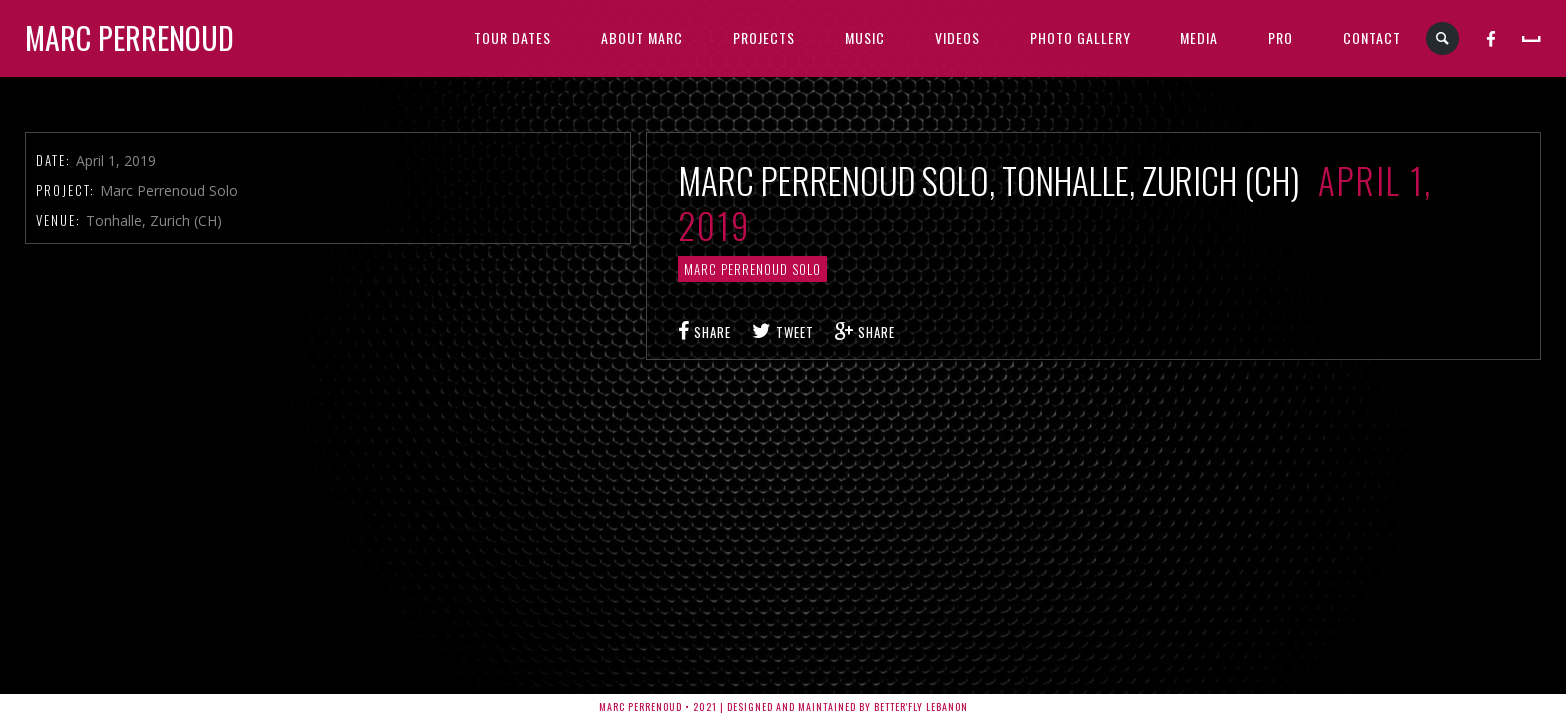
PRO (1280, 37)
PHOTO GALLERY (1080, 37)
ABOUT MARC (642, 37)
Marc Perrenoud (129, 37)
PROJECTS (764, 37)
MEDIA (1199, 37)
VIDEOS (957, 37)
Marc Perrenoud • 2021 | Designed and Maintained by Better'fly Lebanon (783, 706)
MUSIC (865, 37)
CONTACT (1372, 37)
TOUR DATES (512, 37)
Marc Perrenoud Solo (752, 269)
